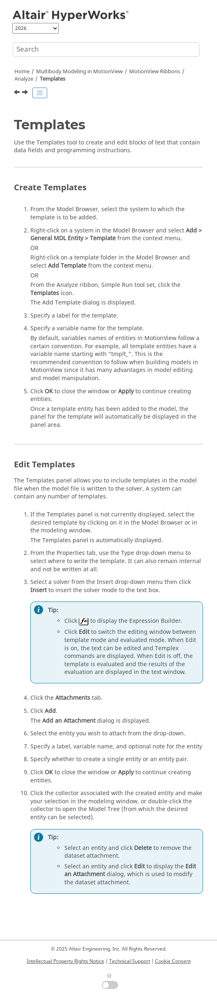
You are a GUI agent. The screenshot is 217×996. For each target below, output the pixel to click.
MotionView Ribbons (154, 71)
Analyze (23, 79)
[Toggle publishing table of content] (39, 93)
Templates (52, 79)
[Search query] (106, 49)
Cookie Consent (173, 961)
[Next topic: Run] (26, 93)
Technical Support (129, 961)
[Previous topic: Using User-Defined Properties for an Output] (17, 93)
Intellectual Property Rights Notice (65, 961)
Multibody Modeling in (79, 71)
